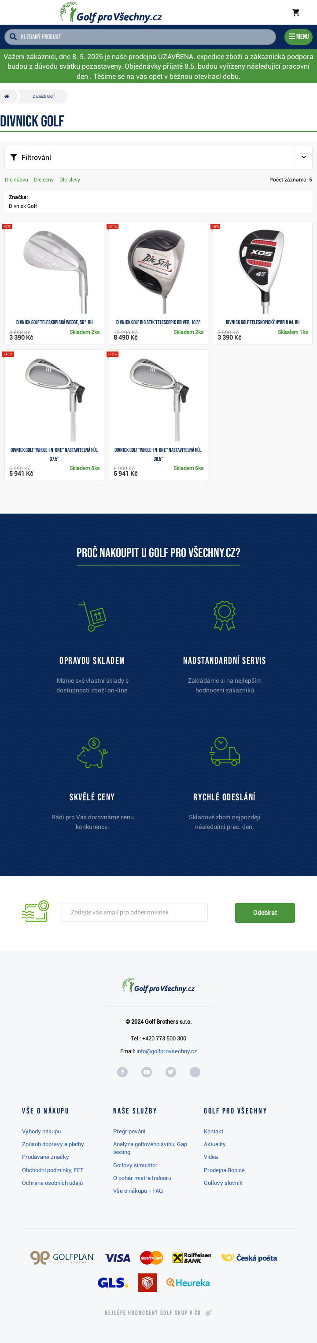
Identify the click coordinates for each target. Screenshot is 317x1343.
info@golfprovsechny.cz (166, 1051)
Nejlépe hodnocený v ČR (153, 1313)
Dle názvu (16, 180)
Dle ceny (44, 180)
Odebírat (265, 912)
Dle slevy (69, 180)
